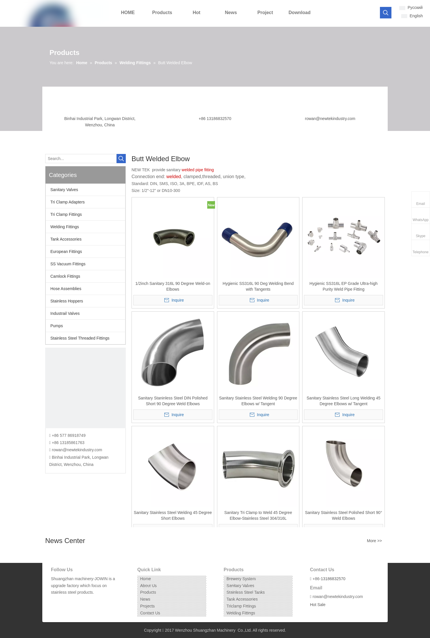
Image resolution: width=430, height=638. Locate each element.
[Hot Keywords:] (385, 12)
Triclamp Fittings (241, 606)
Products (148, 592)
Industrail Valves (65, 313)
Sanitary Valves (64, 189)
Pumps (56, 325)
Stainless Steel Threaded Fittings (79, 338)
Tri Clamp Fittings (66, 214)
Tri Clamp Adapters (67, 202)
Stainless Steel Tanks (246, 592)
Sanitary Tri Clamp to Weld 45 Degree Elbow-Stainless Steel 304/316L (258, 515)
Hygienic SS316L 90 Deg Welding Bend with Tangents (258, 286)
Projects (147, 606)
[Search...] (81, 158)
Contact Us (150, 613)
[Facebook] (54, 601)
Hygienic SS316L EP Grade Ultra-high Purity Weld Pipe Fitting (343, 286)
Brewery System (241, 578)
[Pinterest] (81, 601)
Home (145, 578)
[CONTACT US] (85, 388)
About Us (148, 585)
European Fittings (66, 251)
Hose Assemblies (65, 288)
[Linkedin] (63, 601)
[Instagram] (72, 601)
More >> (374, 541)
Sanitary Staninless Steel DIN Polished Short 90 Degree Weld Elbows (173, 401)
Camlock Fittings (65, 276)
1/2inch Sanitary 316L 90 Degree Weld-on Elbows (172, 286)
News (145, 599)
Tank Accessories (65, 239)
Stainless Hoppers (66, 301)
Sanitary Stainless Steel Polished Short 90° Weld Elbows (343, 515)
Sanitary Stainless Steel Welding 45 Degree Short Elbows (173, 515)
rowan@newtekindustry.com (330, 118)
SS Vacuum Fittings (67, 264)
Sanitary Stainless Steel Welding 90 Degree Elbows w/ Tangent (258, 401)
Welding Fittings (64, 226)
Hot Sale (318, 604)
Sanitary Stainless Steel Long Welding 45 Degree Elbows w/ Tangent (343, 401)
